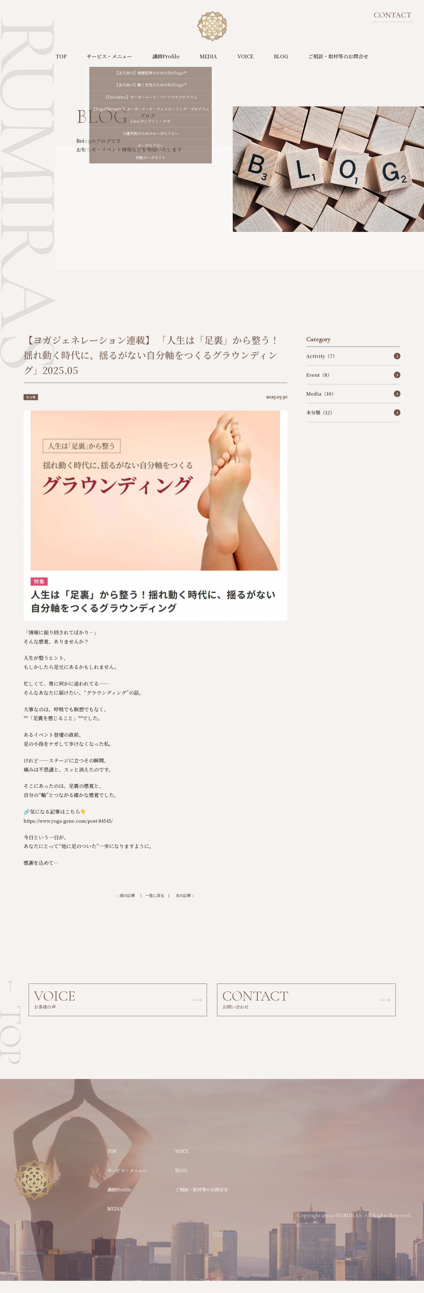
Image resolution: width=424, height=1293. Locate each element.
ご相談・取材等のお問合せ (338, 56)
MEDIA (208, 56)
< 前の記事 (120, 907)
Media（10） (321, 405)
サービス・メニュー (109, 56)
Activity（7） (321, 367)
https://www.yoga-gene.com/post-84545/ (75, 832)
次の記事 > (191, 907)
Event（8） (319, 386)
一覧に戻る (154, 907)
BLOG (281, 56)
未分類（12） (320, 424)
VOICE (245, 56)
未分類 (32, 408)
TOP (61, 56)
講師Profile (165, 56)
